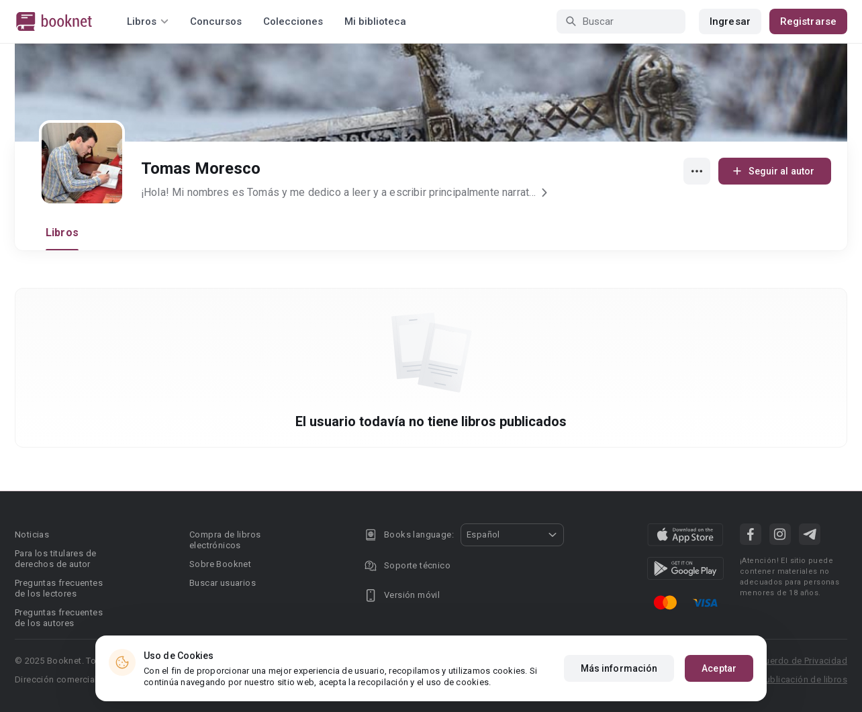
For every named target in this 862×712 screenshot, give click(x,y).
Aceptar (719, 671)
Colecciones (293, 21)
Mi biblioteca (375, 21)
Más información (619, 671)
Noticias (32, 534)
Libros (62, 232)
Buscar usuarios (222, 583)
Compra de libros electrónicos (224, 539)
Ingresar (730, 21)
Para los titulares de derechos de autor (55, 558)
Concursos (216, 21)
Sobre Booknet (220, 564)
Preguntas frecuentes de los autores (59, 617)
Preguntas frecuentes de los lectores (59, 588)
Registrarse (808, 21)
